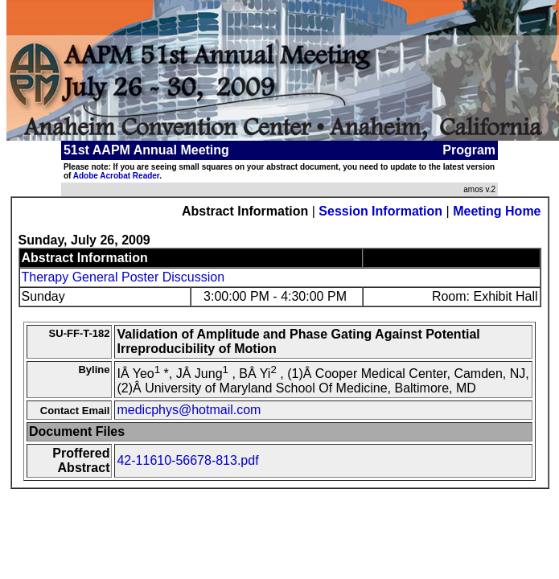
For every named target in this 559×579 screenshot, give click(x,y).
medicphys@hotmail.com (189, 410)
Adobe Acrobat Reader (116, 175)
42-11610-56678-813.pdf (187, 460)
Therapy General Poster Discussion (123, 277)
